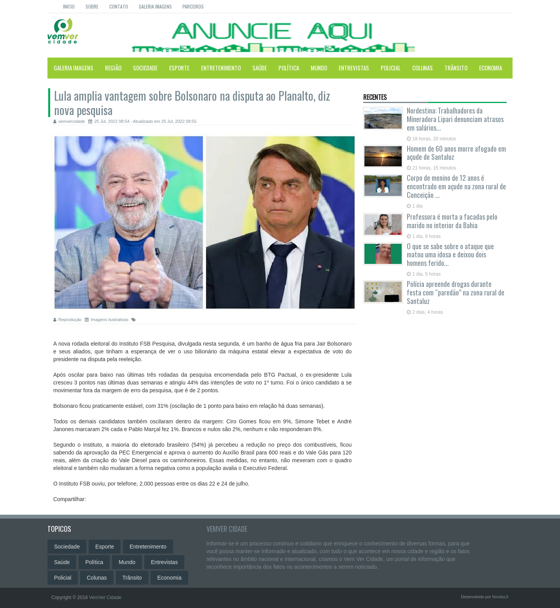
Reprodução (68, 319)
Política (288, 67)
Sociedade (145, 67)
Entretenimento (221, 67)
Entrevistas (354, 67)
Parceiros (193, 6)
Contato (118, 6)
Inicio (69, 6)
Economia (490, 67)
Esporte (179, 67)
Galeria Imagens (155, 6)
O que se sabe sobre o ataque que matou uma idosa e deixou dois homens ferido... (450, 254)
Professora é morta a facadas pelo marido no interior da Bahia (452, 220)
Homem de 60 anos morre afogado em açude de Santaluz (456, 152)
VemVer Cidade (226, 529)
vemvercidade (69, 121)
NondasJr (500, 597)
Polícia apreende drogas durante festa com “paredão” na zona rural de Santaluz (455, 292)
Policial (391, 67)
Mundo (319, 67)
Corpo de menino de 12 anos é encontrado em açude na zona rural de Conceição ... (456, 186)
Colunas (422, 67)
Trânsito (455, 67)
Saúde (259, 67)
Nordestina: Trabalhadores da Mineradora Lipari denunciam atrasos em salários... (455, 119)
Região (113, 67)
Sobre (92, 6)
